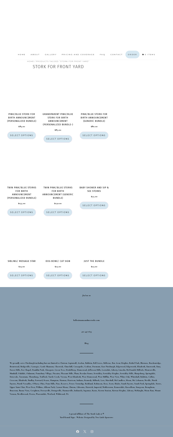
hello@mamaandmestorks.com (86, 320)
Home (22, 54)
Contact (116, 54)
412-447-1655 (86, 331)
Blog (86, 343)
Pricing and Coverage (78, 54)
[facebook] (77, 431)
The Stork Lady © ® (95, 414)
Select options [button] (21, 135)
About (35, 54)
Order (132, 54)
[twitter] (84, 431)
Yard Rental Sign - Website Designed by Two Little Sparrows (86, 417)
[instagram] (91, 431)
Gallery (51, 54)
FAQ (102, 54)
